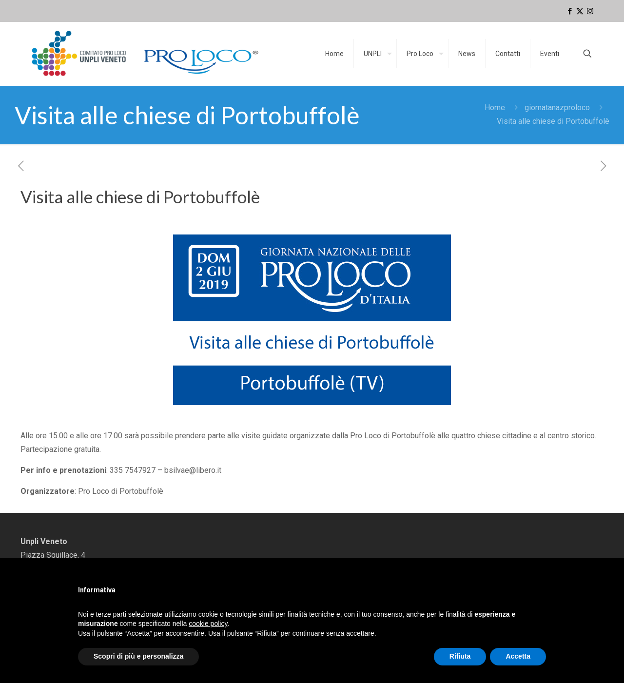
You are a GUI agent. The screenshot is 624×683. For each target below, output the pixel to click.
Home (495, 107)
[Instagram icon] (590, 11)
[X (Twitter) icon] (580, 11)
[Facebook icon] (569, 11)
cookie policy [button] (208, 623)
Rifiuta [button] (460, 656)
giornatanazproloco (557, 107)
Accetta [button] (518, 656)
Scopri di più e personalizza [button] (138, 656)
